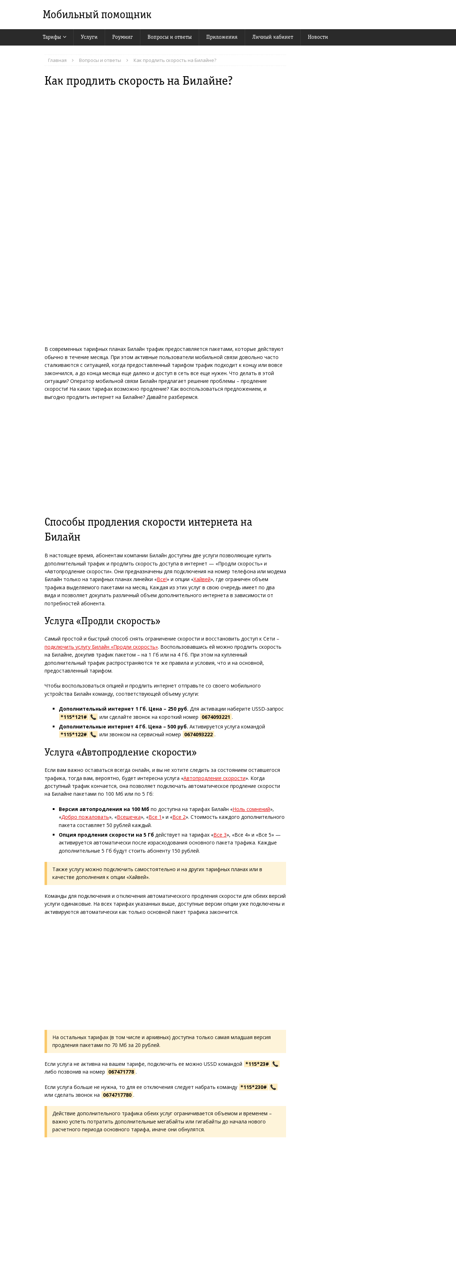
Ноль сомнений (251, 809)
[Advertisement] (165, 458)
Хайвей (202, 579)
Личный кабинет (272, 37)
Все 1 (155, 816)
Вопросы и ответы (169, 37)
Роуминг (122, 37)
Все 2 (179, 816)
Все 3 (220, 834)
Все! (162, 579)
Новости (318, 37)
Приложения (222, 37)
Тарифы (52, 37)
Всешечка (129, 816)
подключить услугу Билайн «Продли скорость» (101, 646)
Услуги (89, 37)
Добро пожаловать (85, 816)
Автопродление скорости (214, 778)
